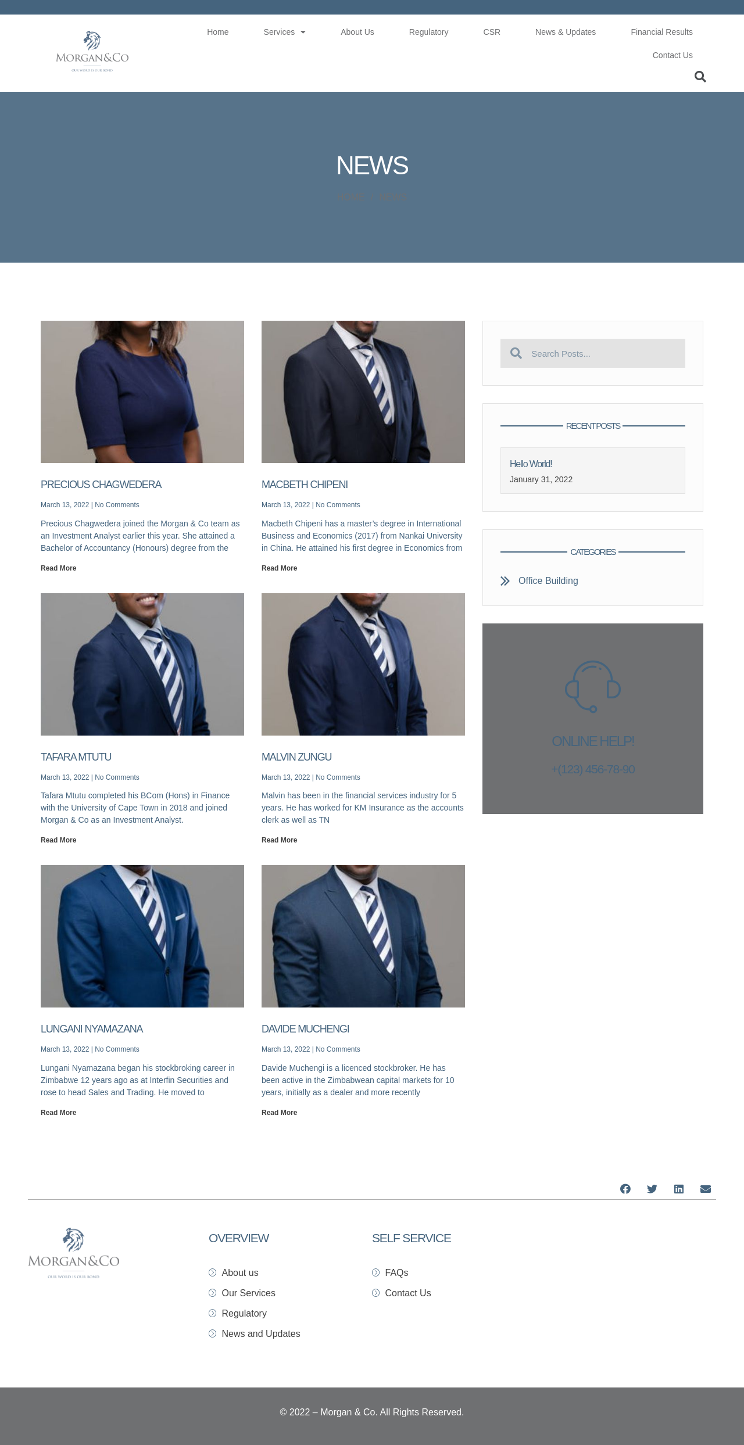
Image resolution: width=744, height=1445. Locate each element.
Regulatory (429, 32)
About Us (357, 32)
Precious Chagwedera (101, 484)
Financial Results (662, 32)
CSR (492, 32)
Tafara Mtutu (76, 757)
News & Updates (565, 32)
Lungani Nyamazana (91, 1029)
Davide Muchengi (305, 1029)
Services (285, 32)
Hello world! (531, 464)
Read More (58, 568)
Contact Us (673, 55)
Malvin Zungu (296, 757)
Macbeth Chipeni (305, 484)
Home (217, 32)
